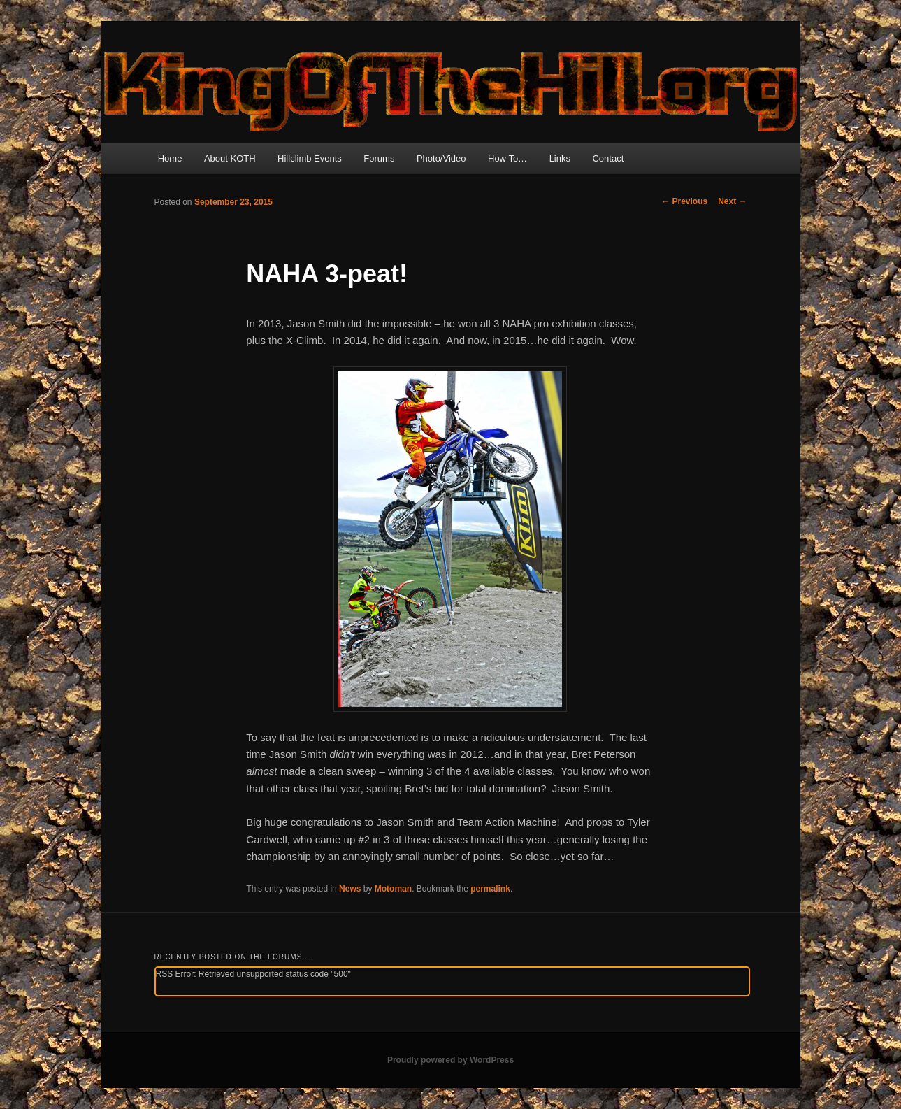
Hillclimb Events (309, 158)
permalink (490, 889)
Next (732, 201)
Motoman (393, 889)
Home (170, 158)
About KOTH (230, 158)
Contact (608, 158)
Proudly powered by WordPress (450, 1060)
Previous (684, 201)
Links (559, 158)
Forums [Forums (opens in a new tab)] (378, 158)
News (350, 889)
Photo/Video (441, 158)
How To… (507, 158)
